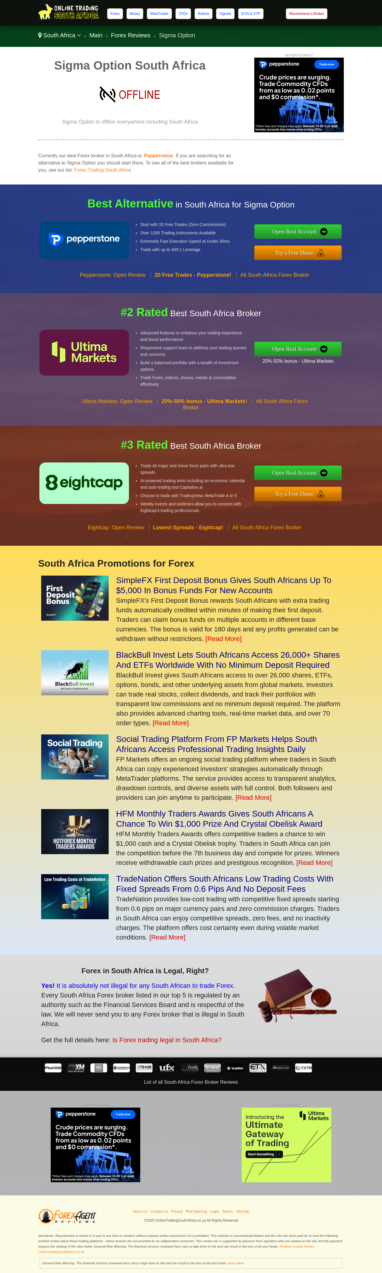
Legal (214, 1211)
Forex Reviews (130, 35)
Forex (115, 14)
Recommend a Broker (306, 14)
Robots (203, 14)
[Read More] (224, 638)
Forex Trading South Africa (102, 170)
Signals (225, 14)
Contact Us (159, 1211)
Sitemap (242, 1211)
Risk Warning (196, 1211)
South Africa (59, 35)
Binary (135, 14)
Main (96, 35)
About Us (140, 1211)
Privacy (177, 1211)
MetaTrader (159, 14)
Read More (236, 1263)
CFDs (183, 14)
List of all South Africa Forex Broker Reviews (191, 1082)
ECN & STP (250, 14)
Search (227, 1211)
